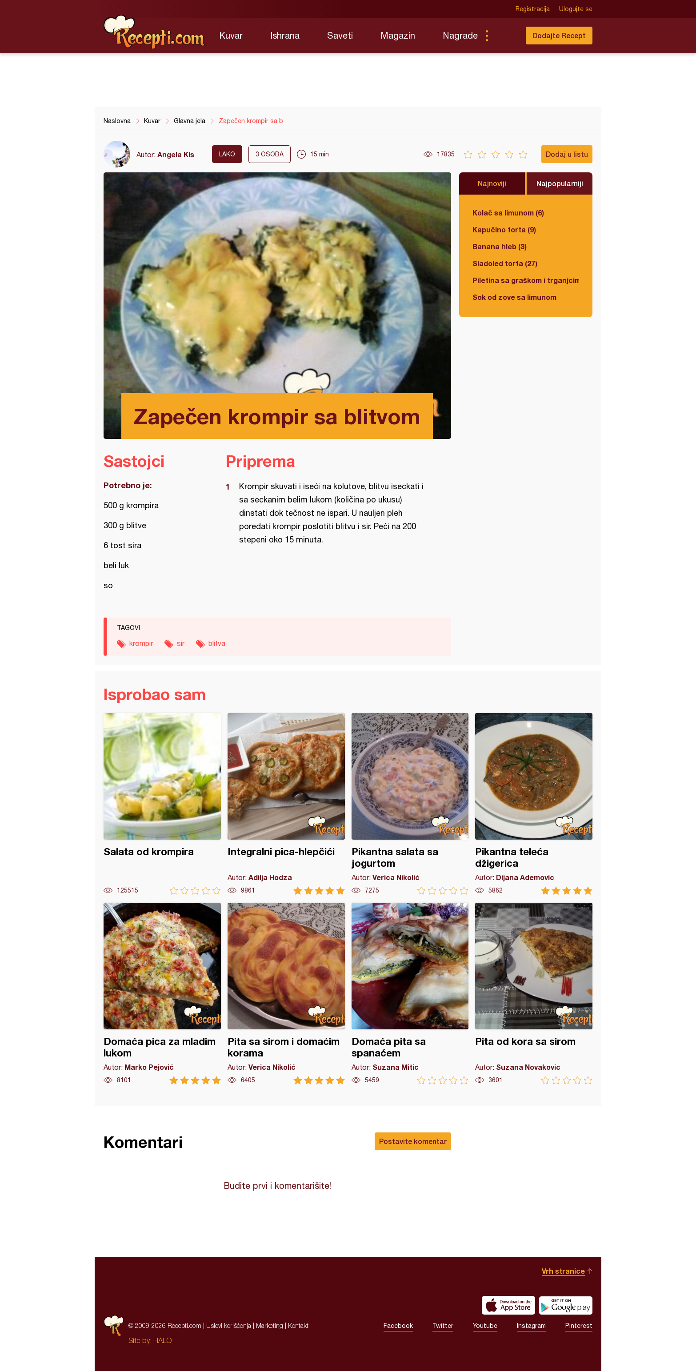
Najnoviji (492, 183)
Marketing (269, 1325)
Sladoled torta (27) (504, 263)
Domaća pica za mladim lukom (162, 993)
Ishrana (285, 35)
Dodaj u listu (567, 154)
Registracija (533, 8)
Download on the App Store (508, 1305)
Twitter (442, 1325)
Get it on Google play (565, 1305)
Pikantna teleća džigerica (533, 804)
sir (180, 643)
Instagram (531, 1325)
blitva (216, 643)
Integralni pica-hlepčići (286, 804)
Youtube (485, 1325)
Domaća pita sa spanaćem (410, 993)
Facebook (398, 1325)
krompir (141, 643)
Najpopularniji (559, 183)
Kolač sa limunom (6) (508, 212)
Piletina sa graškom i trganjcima (525, 280)
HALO (162, 1340)
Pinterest (578, 1325)
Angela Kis (175, 154)
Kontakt (298, 1325)
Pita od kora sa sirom (533, 993)
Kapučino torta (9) (504, 229)
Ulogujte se (575, 8)
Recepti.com (155, 32)
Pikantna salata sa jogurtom (410, 804)
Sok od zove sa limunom (514, 297)
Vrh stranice (563, 1271)
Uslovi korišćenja (228, 1325)
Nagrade (460, 35)
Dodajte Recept (559, 35)
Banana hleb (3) (499, 246)
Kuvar (231, 35)
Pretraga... (504, 35)
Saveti (340, 35)
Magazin (397, 35)
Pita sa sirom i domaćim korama (286, 993)
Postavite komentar (413, 1141)
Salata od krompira (162, 804)
